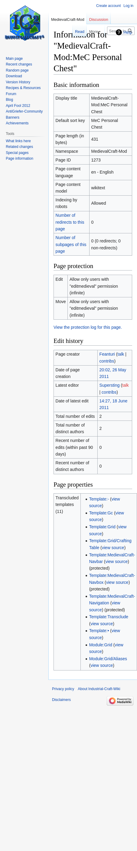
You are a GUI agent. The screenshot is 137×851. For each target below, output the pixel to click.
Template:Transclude (108, 616)
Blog (9, 100)
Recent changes (19, 64)
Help (127, 32)
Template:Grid (102, 526)
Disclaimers (61, 700)
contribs (106, 361)
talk (121, 354)
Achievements (17, 123)
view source (113, 547)
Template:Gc (101, 512)
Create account (108, 6)
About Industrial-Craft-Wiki (99, 689)
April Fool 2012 (18, 106)
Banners (12, 117)
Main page (14, 58)
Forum (11, 94)
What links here (18, 141)
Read (75, 31)
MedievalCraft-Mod (67, 19)
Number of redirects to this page (70, 222)
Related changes (19, 147)
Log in (128, 6)
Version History (18, 82)
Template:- (99, 499)
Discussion (98, 19)
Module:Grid (100, 644)
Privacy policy (63, 689)
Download (14, 76)
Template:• (99, 630)
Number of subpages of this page (71, 244)
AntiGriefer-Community (24, 111)
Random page (17, 70)
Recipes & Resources (23, 88)
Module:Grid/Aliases (108, 658)
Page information (19, 158)
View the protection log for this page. (88, 327)
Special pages (17, 153)
